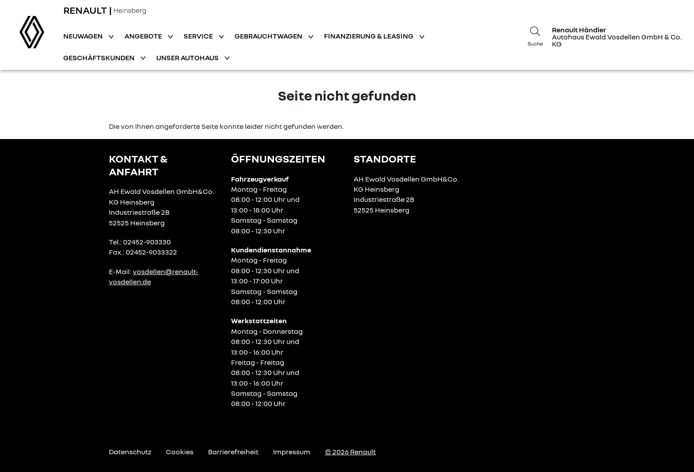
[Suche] (535, 35)
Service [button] (199, 35)
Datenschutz (130, 451)
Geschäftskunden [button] (99, 57)
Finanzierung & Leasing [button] (369, 35)
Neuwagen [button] (83, 35)
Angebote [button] (143, 35)
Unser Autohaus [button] (188, 57)
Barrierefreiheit (233, 451)
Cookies (179, 451)
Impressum (291, 451)
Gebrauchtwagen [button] (269, 35)
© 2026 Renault (350, 451)
